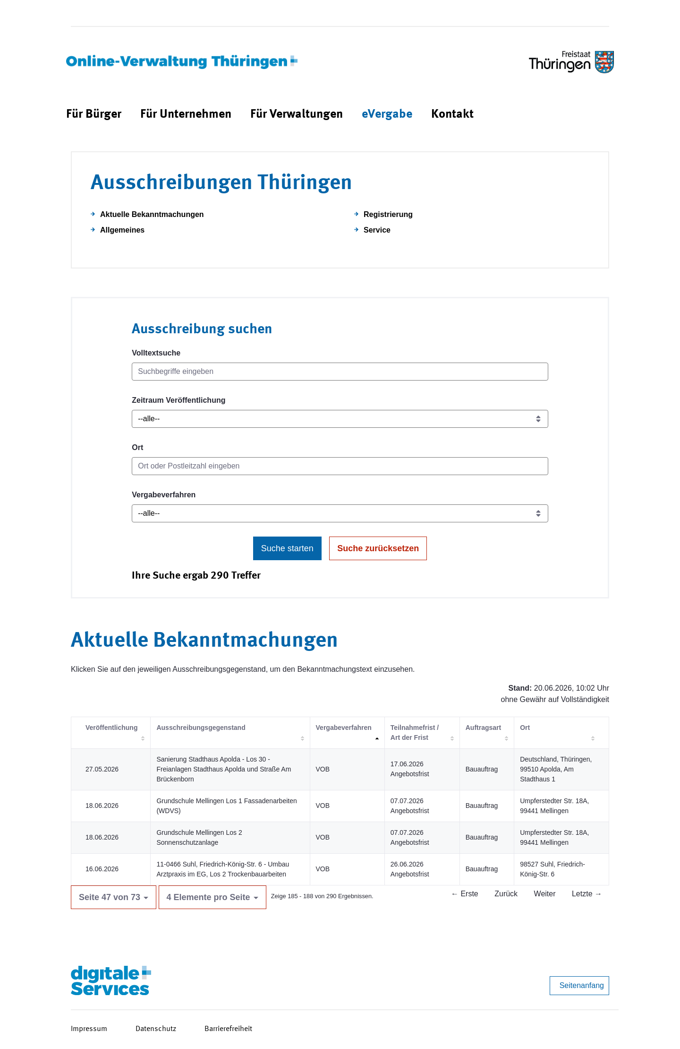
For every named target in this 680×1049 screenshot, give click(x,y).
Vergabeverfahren (164, 495)
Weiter (545, 894)
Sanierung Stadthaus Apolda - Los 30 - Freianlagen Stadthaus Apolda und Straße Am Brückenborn (223, 769)
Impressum (89, 1029)
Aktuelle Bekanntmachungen (152, 214)
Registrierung (388, 214)
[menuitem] (93, 114)
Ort (137, 447)
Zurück (506, 894)
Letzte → (587, 894)
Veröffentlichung (111, 727)
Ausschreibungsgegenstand (200, 727)
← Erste (464, 894)
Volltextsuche (156, 353)
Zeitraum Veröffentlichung (178, 400)
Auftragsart (483, 727)
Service (377, 230)
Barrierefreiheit (228, 1029)
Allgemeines (122, 230)
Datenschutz (156, 1029)
